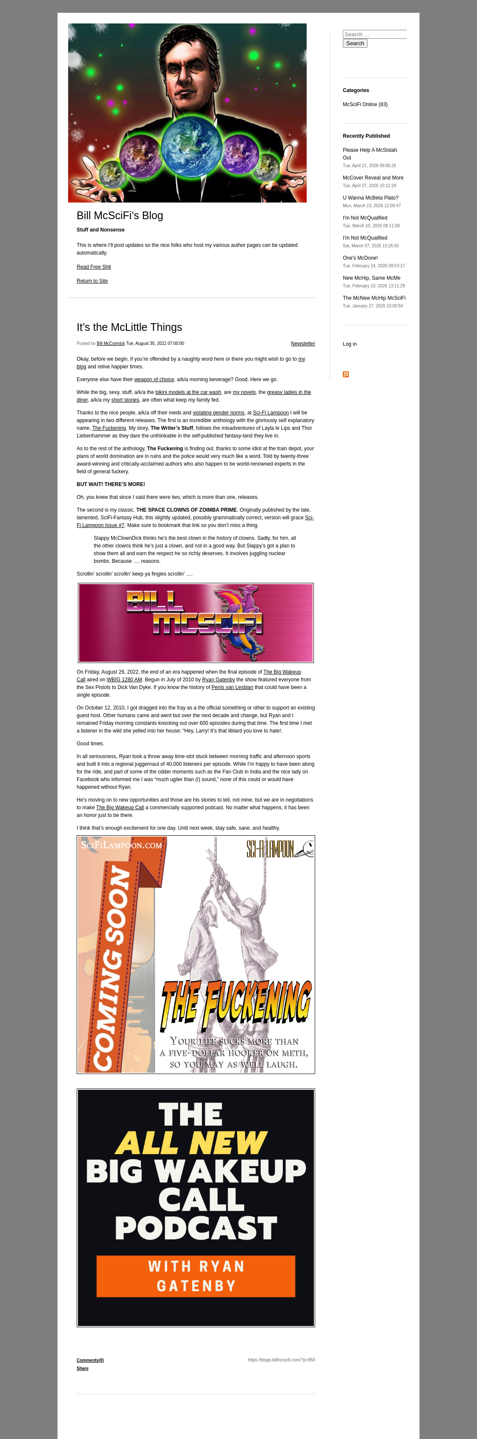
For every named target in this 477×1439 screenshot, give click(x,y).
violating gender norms (218, 413)
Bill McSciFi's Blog (120, 215)
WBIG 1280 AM (124, 680)
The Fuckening (109, 428)
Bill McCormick (111, 343)
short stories (125, 400)
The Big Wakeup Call (120, 808)
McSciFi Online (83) (365, 104)
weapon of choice (154, 379)
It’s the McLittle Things (129, 327)
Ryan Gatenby (218, 680)
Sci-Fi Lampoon (271, 413)
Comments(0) (90, 1360)
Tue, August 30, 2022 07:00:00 (155, 343)
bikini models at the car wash (188, 392)
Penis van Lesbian (232, 687)
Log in (350, 344)
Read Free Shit (94, 267)
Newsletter (303, 344)
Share (83, 1368)
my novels (244, 392)
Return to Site (92, 281)
